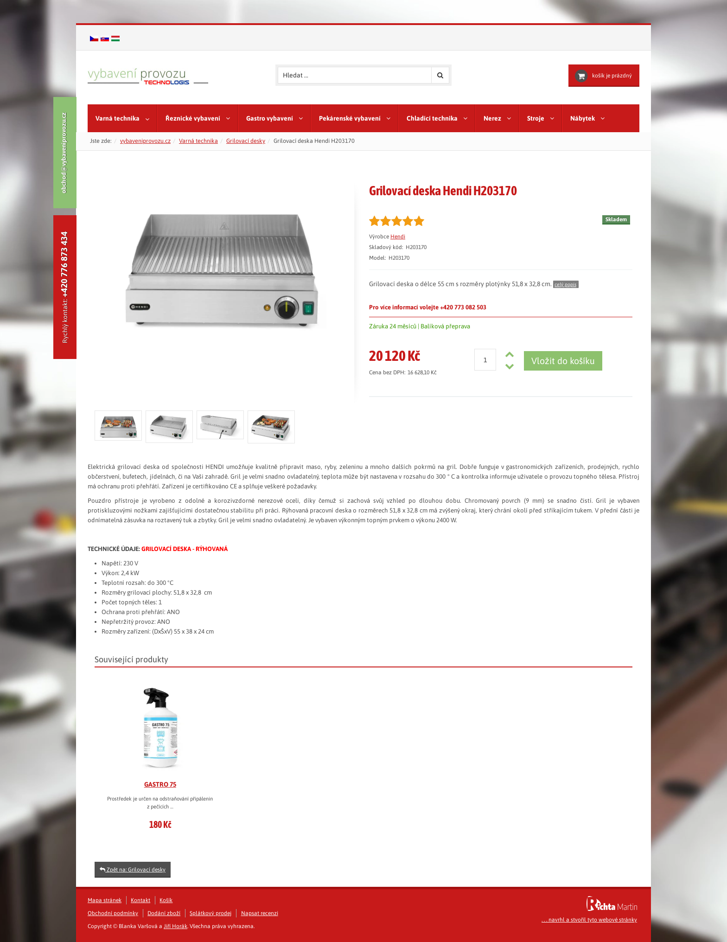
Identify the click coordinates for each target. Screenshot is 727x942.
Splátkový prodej (210, 913)
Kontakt (140, 900)
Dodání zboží (163, 913)
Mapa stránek (104, 900)
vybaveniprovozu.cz (145, 140)
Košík (165, 900)
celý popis (565, 284)
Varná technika (198, 140)
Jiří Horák (175, 926)
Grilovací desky (245, 140)
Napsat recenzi (259, 913)
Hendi (397, 236)
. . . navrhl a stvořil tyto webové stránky (589, 919)
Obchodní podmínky (113, 913)
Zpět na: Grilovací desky (133, 869)
